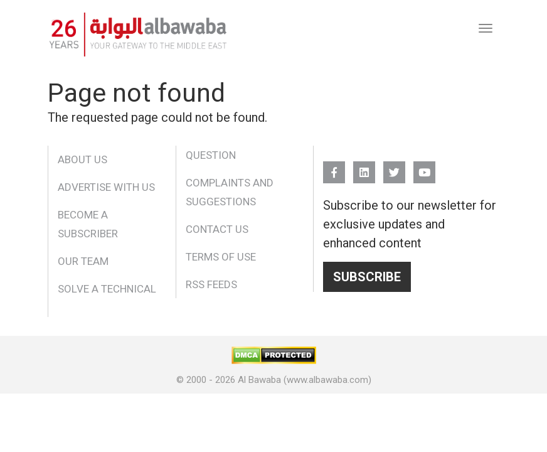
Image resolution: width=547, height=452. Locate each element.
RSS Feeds (211, 284)
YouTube (424, 166)
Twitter (394, 166)
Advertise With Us (106, 187)
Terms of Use (221, 256)
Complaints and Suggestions (230, 192)
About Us (82, 159)
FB (334, 166)
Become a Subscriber (88, 224)
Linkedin (364, 166)
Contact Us (217, 229)
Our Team (83, 261)
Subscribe (367, 276)
